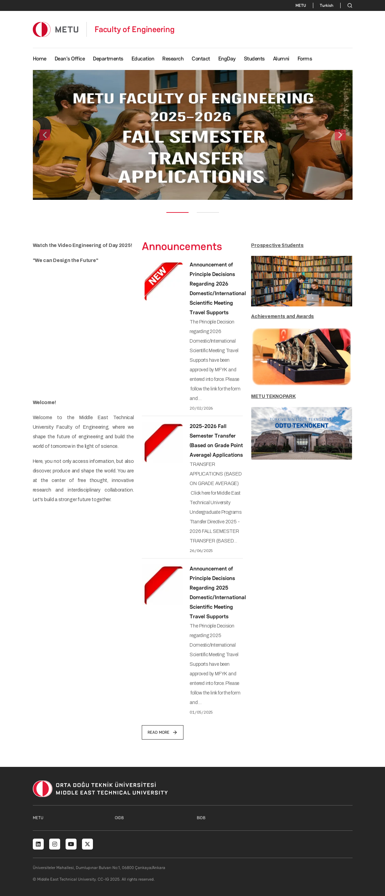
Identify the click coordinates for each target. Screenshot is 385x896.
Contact (201, 58)
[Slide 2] (208, 212)
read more (163, 732)
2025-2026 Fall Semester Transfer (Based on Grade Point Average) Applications (216, 440)
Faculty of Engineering (135, 29)
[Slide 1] (177, 212)
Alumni (281, 58)
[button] (45, 135)
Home (39, 58)
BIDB (201, 818)
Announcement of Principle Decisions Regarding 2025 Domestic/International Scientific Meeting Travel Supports (218, 592)
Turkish (326, 5)
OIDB (119, 818)
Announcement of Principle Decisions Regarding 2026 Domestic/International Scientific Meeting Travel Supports (218, 288)
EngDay (227, 58)
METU (300, 5)
